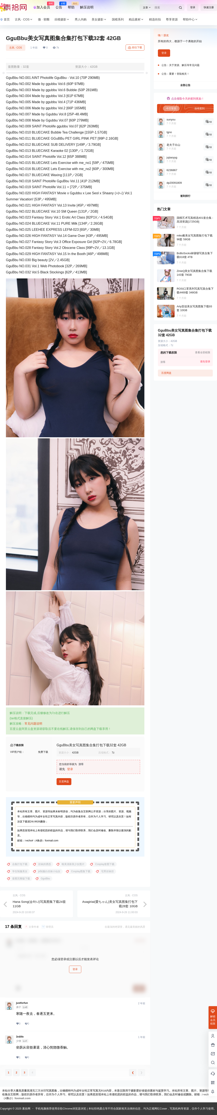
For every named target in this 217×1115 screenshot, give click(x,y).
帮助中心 (190, 19)
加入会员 (41, 5)
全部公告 (185, 85)
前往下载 (135, 47)
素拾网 (25, 1108)
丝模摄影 (62, 19)
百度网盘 (64, 781)
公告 (59, 5)
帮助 (71, 5)
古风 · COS (24, 19)
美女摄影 (99, 19)
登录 (192, 7)
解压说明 (87, 7)
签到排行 (185, 195)
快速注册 (209, 7)
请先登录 (205, 361)
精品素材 (136, 19)
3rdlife (20, 1036)
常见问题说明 (33, 723)
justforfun (22, 1003)
